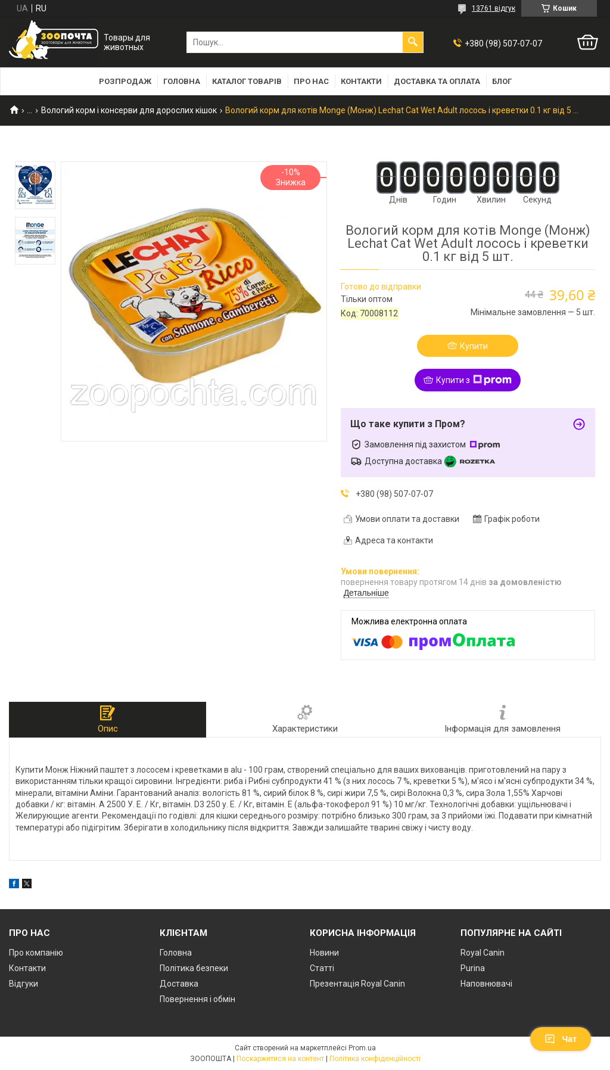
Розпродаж (125, 81)
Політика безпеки (194, 968)
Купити (474, 346)
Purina (472, 968)
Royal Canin (482, 952)
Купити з (474, 380)
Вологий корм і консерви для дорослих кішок (129, 110)
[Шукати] (413, 42)
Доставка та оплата (437, 81)
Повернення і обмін (197, 999)
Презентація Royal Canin (357, 983)
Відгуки (23, 983)
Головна (181, 81)
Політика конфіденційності (375, 1059)
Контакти (361, 81)
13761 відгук (493, 8)
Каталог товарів (247, 81)
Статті (322, 968)
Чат (560, 1039)
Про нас (311, 81)
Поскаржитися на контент (280, 1059)
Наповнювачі (486, 983)
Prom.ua (362, 1048)
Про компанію (36, 952)
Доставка (179, 983)
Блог (502, 81)
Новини (324, 952)
